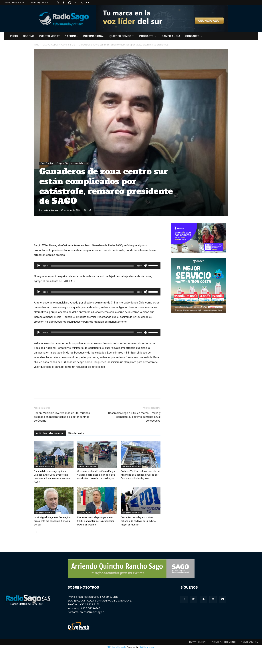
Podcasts (147, 36)
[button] (58, 2)
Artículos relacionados (49, 433)
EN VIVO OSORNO (198, 642)
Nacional (71, 36)
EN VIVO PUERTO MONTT (223, 642)
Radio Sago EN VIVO (40, 2)
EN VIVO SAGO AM (249, 642)
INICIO (14, 36)
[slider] (92, 266)
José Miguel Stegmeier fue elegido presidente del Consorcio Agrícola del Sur (52, 521)
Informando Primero (79, 163)
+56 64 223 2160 (90, 604)
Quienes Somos (122, 36)
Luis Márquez (51, 210)
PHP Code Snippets (116, 647)
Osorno (28, 36)
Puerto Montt (49, 36)
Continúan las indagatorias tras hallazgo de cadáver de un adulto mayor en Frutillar (138, 521)
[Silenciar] (145, 265)
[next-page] (42, 532)
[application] (97, 265)
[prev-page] (36, 532)
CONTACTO (193, 36)
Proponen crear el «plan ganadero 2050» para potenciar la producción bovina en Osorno (95, 521)
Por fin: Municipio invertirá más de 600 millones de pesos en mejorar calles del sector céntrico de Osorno (62, 416)
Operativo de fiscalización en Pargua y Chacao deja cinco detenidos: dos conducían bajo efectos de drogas (96, 475)
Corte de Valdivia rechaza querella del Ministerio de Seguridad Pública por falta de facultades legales (140, 475)
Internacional (93, 36)
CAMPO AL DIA (50, 44)
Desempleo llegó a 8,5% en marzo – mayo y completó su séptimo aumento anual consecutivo (134, 416)
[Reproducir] (38, 265)
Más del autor (76, 433)
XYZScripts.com (147, 647)
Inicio (36, 44)
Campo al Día (171, 36)
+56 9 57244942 (90, 608)
